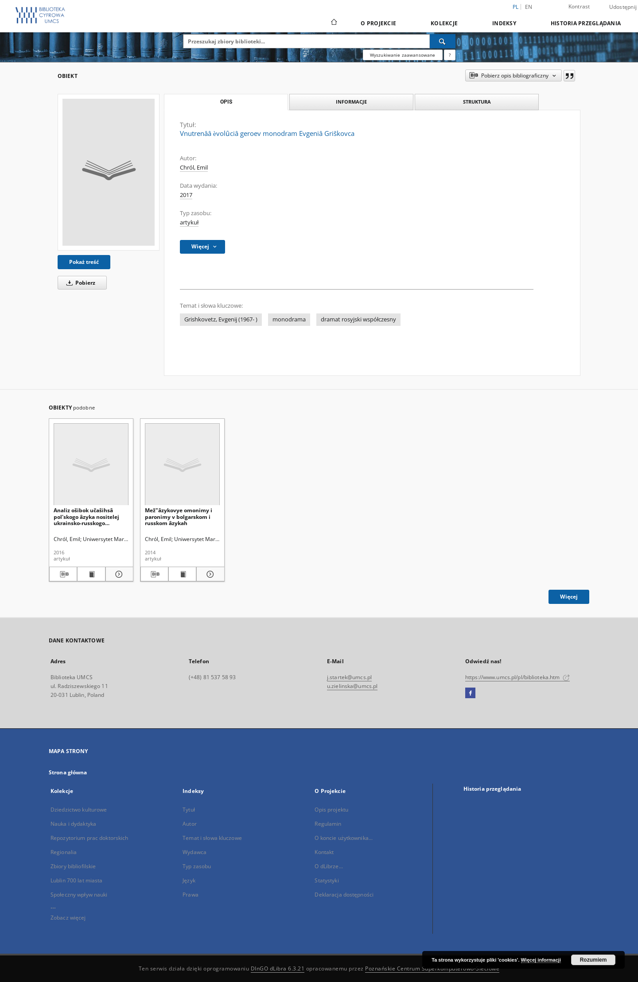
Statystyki (326, 880)
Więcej (569, 596)
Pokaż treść (84, 262)
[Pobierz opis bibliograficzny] (63, 574)
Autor (190, 823)
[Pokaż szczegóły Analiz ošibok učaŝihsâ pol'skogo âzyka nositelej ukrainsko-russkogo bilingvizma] (118, 574)
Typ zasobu (197, 866)
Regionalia (64, 852)
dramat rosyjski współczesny (358, 319)
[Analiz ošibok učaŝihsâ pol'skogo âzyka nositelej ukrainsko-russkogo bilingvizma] (91, 465)
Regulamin (328, 823)
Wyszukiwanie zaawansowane (403, 55)
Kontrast (579, 6)
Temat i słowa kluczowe (212, 838)
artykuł (189, 222)
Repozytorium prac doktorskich (89, 838)
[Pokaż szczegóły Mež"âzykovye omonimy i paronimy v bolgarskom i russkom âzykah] (208, 574)
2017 (186, 195)
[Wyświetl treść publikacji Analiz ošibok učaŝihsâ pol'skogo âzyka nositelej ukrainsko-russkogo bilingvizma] (91, 574)
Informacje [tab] (351, 101)
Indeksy (504, 23)
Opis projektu (331, 809)
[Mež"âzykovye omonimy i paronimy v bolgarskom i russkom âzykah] (182, 465)
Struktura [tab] (477, 101)
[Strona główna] (333, 23)
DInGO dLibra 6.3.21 (278, 968)
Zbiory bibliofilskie (73, 866)
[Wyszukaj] (442, 41)
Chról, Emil (194, 167)
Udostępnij (623, 7)
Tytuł (189, 809)
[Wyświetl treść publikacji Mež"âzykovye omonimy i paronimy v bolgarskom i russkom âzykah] (182, 574)
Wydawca (194, 852)
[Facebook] (470, 693)
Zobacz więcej (68, 917)
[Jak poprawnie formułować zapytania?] (449, 55)
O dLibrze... (328, 866)
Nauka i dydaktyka (73, 823)
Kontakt (324, 852)
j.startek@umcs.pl (349, 677)
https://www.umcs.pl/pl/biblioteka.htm (517, 677)
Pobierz (79, 283)
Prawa (190, 894)
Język (189, 880)
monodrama (289, 319)
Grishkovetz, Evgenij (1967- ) (220, 319)
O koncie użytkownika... (344, 838)
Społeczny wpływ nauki (79, 894)
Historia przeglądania (586, 23)
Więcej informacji (541, 960)
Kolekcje (444, 23)
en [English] (529, 7)
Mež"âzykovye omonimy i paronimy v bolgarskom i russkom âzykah (178, 516)
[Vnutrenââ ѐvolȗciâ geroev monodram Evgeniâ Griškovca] (108, 172)
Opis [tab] (226, 102)
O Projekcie (378, 23)
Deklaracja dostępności (344, 894)
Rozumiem (593, 960)
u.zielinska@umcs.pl (352, 686)
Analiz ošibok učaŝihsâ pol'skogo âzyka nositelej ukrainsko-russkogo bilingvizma (86, 516)
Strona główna (68, 772)
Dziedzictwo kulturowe (79, 809)
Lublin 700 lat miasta (77, 880)
